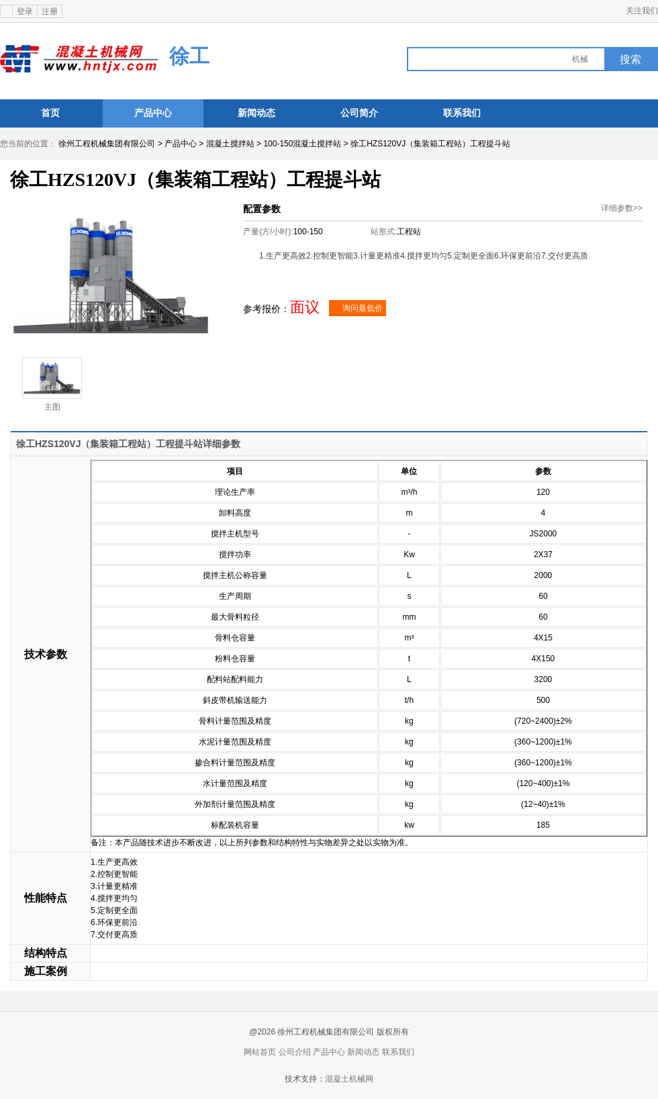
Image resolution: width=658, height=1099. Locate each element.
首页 (50, 113)
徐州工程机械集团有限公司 (106, 143)
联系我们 (462, 113)
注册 (50, 11)
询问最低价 (357, 308)
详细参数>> (622, 208)
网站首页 (260, 1052)
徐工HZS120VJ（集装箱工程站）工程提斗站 (430, 143)
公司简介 (359, 113)
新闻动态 (256, 113)
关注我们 (642, 10)
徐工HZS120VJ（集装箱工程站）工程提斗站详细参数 (128, 443)
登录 (25, 11)
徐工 (189, 56)
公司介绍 (295, 1052)
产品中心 (153, 113)
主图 (52, 384)
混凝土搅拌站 (230, 143)
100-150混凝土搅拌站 (302, 143)
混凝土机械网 (349, 1079)
